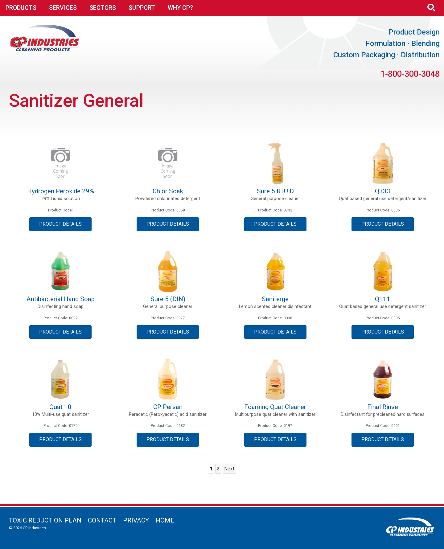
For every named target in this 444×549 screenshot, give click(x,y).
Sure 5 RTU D (275, 191)
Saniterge (275, 299)
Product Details (60, 224)
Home (165, 520)
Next (229, 469)
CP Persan (168, 407)
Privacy (136, 520)
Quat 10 (60, 407)
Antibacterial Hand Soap (61, 299)
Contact (102, 520)
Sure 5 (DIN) (167, 299)
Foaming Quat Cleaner (275, 407)
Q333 (382, 191)
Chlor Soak (168, 191)
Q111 (382, 299)
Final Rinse (382, 407)
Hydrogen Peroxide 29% (60, 191)
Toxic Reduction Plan (45, 520)
